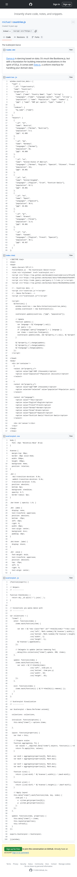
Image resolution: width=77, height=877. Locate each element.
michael (6, 22)
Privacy (15, 864)
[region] (38, 63)
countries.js (19, 22)
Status (30, 864)
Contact (54, 864)
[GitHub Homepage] (30, 870)
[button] (36, 31)
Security (23, 864)
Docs (47, 864)
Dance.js (10, 58)
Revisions (21, 37)
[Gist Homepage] (30, 4)
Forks (37, 37)
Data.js (37, 64)
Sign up (67, 4)
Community (39, 864)
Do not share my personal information (39, 866)
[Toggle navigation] (6, 4)
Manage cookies (65, 864)
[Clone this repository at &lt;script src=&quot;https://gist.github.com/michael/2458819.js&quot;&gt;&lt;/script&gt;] (23, 31)
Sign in (56, 4)
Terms (8, 864)
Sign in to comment (20, 852)
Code (7, 37)
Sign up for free (13, 849)
